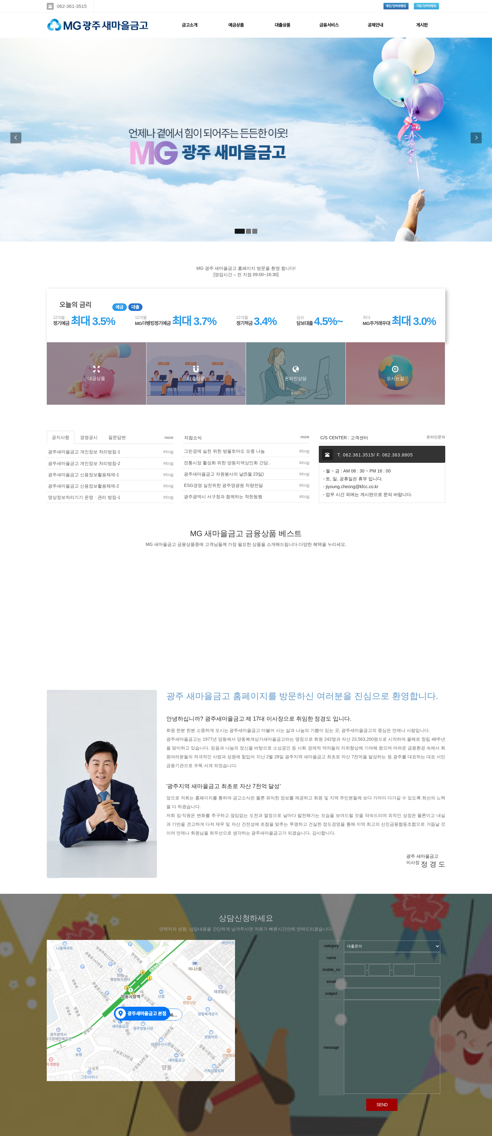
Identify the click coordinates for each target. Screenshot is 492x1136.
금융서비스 (329, 25)
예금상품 (236, 25)
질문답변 (117, 437)
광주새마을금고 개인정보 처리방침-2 (84, 463)
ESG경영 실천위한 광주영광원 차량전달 (223, 485)
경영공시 (89, 437)
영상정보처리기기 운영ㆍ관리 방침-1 (84, 497)
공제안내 (375, 25)
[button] (17, 140)
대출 (135, 307)
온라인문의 (435, 437)
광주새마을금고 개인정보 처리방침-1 (84, 451)
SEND (382, 1104)
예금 (119, 307)
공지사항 (60, 437)
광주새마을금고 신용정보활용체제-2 (83, 485)
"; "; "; (392, 946)
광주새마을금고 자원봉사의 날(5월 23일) (224, 474)
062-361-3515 (72, 6)
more (168, 437)
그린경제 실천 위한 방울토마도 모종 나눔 (224, 451)
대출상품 (282, 25)
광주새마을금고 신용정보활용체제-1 (83, 474)
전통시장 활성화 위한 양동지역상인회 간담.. (227, 462)
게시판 (422, 25)
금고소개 (189, 25)
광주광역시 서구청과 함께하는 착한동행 (223, 496)
